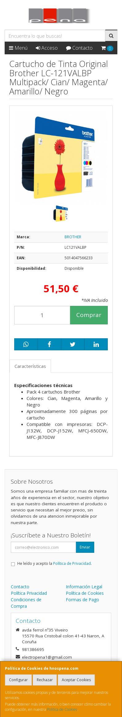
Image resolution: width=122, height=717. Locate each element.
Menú (18, 47)
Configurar (18, 679)
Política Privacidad (29, 593)
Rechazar (45, 679)
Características (30, 366)
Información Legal (84, 587)
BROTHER (73, 237)
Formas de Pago (82, 599)
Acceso (47, 47)
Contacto (79, 47)
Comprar (88, 315)
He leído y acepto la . (54, 563)
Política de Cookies (62, 709)
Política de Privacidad (72, 563)
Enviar (85, 547)
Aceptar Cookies (76, 679)
